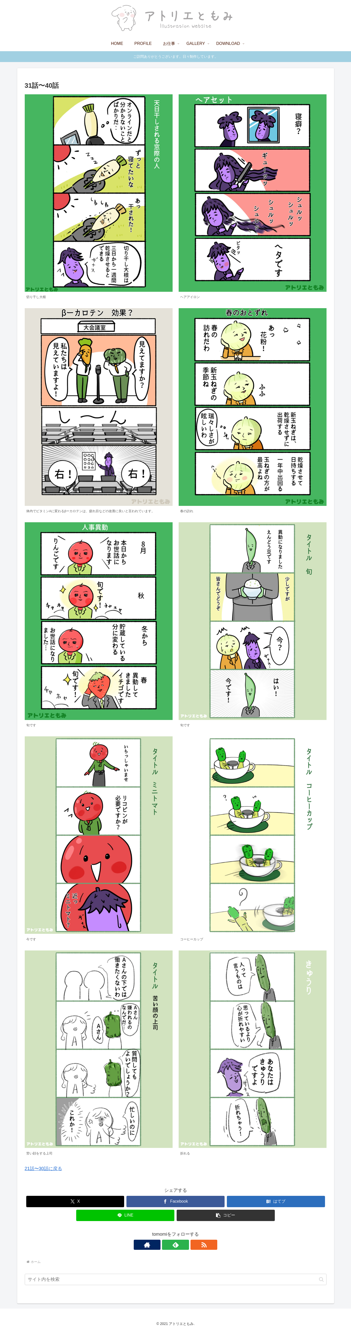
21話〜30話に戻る (43, 1168)
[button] (226, 1215)
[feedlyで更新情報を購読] (176, 1245)
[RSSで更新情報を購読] (187, 1245)
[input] (176, 1279)
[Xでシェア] (75, 1201)
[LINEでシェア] (125, 1215)
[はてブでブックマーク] (276, 1201)
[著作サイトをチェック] (164, 1245)
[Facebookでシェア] (175, 1201)
